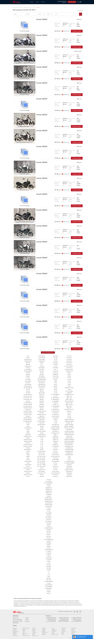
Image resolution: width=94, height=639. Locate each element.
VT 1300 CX (48, 556)
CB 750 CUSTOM (41, 357)
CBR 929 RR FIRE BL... (41, 421)
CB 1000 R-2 (28, 374)
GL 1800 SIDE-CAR (55, 411)
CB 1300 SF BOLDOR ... (27, 406)
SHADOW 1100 (69, 422)
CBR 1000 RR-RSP (41, 386)
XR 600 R (48, 591)
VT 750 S (48, 563)
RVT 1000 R (69, 417)
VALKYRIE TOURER (48, 504)
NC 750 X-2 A (55, 476)
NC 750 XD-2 (69, 357)
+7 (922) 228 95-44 (61, 1)
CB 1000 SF (28, 376)
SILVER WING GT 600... (69, 446)
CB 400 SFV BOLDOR (28, 441)
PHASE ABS (69, 392)
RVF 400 (69, 414)
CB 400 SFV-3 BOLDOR (28, 444)
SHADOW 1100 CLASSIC (69, 427)
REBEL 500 (69, 411)
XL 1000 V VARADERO (48, 581)
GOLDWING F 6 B (55, 429)
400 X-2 (27, 357)
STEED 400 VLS (69, 468)
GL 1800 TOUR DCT (55, 416)
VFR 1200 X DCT (48, 521)
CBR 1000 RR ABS (41, 377)
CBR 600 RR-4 (41, 406)
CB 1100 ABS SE (28, 381)
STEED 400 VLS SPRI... (69, 469)
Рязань (43, 633)
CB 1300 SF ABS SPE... (28, 402)
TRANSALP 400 (49, 487)
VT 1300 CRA (48, 553)
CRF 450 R (42, 476)
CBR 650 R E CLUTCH (42, 411)
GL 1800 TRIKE (55, 417)
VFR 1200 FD (48, 516)
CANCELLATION (28, 366)
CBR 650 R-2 (41, 412)
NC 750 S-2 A (55, 466)
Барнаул (24, 629)
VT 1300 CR (48, 551)
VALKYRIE (49, 496)
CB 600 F (28, 459)
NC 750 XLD (69, 364)
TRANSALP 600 (49, 489)
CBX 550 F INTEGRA (42, 431)
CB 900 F (41, 362)
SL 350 (69, 456)
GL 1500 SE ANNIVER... (55, 394)
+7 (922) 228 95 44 (51, 618)
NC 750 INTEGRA (55, 459)
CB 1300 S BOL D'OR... (28, 396)
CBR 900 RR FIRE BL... (41, 417)
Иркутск (72, 630)
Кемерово (54, 631)
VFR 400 (48, 524)
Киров (24, 634)
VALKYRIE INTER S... (49, 497)
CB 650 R (28, 469)
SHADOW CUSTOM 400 (69, 421)
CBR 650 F (42, 407)
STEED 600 (69, 474)
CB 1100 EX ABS (28, 384)
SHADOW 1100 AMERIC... (69, 426)
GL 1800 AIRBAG (55, 401)
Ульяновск (34, 632)
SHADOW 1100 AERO (69, 424)
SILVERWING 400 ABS (69, 449)
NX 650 (69, 386)
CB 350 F (28, 429)
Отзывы (27, 617)
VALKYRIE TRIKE (48, 506)
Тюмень (43, 630)
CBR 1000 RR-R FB (41, 384)
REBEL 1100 (69, 396)
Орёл (24, 632)
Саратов (63, 630)
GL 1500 (55, 392)
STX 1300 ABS (48, 481)
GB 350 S (55, 387)
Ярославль (15, 633)
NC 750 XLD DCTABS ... (69, 366)
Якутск (53, 632)
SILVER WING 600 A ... (69, 444)
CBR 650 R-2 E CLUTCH (41, 414)
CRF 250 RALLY (42, 471)
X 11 (49, 571)
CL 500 (41, 444)
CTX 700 (55, 359)
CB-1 (42, 364)
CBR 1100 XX (41, 387)
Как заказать (16, 622)
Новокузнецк (54, 630)
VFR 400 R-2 (48, 529)
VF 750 (48, 511)
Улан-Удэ (34, 630)
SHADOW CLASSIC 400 (69, 419)
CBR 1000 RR (41, 376)
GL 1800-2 (55, 419)
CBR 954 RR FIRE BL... (41, 424)
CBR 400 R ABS (42, 392)
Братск (63, 632)
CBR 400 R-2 (41, 394)
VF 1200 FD (48, 509)
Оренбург (44, 631)
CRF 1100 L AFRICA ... (41, 459)
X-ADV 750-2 (48, 579)
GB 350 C (55, 386)
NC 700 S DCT (55, 449)
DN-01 (55, 369)
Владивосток (73, 634)
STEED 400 (69, 464)
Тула (62, 634)
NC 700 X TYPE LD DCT (55, 456)
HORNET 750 (55, 439)
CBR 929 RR (41, 419)
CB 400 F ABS (28, 434)
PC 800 (69, 389)
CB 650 (28, 463)
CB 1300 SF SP (28, 409)
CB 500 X (28, 456)
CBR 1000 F (42, 374)
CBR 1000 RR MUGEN (42, 379)
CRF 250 (41, 468)
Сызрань (44, 629)
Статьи (26, 619)
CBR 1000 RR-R (42, 382)
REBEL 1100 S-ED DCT (69, 401)
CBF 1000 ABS (42, 367)
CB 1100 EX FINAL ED (28, 387)
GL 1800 (55, 396)
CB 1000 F (28, 367)
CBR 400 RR (41, 397)
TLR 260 (48, 486)
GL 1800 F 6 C (55, 404)
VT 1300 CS (48, 554)
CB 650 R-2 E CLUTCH (28, 474)
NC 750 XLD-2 (69, 367)
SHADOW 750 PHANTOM (69, 439)
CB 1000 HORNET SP (28, 371)
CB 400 (28, 431)
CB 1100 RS (28, 392)
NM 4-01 (69, 372)
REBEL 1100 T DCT (69, 404)
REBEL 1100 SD (69, 402)
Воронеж (14, 629)
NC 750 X (55, 469)
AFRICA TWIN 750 (27, 359)
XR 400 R (48, 589)
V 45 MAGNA (48, 494)
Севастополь (25, 633)
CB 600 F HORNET (27, 461)
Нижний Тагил (35, 635)
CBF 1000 (42, 366)
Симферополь (45, 632)
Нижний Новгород (26, 635)
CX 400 (55, 366)
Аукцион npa (16, 617)
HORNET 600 (55, 436)
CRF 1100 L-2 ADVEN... (41, 464)
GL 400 (55, 421)
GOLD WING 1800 (55, 426)
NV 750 (69, 382)
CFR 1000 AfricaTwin (42, 436)
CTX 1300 (55, 357)
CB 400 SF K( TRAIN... (28, 439)
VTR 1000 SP (48, 566)
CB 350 (28, 426)
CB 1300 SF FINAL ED (28, 407)
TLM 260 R (49, 484)
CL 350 (41, 439)
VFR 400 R (49, 526)
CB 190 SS (28, 422)
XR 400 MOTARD (48, 588)
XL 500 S (48, 583)
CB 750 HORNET (42, 359)
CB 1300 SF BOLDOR (28, 404)
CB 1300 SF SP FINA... (28, 412)
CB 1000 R (28, 372)
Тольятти (63, 629)
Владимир (15, 632)
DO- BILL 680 (55, 372)
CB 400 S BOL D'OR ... (28, 436)
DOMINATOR (55, 374)
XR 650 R (48, 593)
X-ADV (48, 576)
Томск (72, 633)
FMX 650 (55, 379)
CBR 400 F (42, 389)
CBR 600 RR (41, 404)
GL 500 (55, 422)
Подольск (34, 629)
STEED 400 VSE (69, 473)
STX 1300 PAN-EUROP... (48, 482)
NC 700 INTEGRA (55, 446)
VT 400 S (48, 561)
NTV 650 (69, 379)
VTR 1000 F (48, 564)
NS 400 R (69, 376)
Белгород (14, 630)
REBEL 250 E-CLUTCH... (69, 409)
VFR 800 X (49, 546)
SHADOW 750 (69, 436)
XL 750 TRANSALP (48, 586)
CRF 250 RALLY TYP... (42, 473)
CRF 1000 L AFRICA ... (41, 451)
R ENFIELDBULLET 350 (69, 394)
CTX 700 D (55, 361)
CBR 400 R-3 (41, 396)
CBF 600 (41, 372)
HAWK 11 (55, 434)
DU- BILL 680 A (56, 377)
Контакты (43, 1)
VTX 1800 (48, 569)
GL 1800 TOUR (55, 412)
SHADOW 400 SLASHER (69, 434)
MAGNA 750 (55, 444)
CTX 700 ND (55, 364)
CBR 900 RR (41, 416)
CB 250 (28, 424)
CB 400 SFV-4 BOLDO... (27, 446)
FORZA (55, 381)
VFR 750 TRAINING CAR (48, 539)
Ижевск (14, 634)
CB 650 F (28, 466)
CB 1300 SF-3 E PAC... (28, 414)
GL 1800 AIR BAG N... (55, 397)
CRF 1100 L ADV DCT (42, 456)
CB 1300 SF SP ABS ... (28, 411)
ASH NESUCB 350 (28, 361)
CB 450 (28, 451)
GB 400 (55, 389)
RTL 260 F (69, 412)
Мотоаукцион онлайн (17, 621)
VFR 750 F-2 (48, 536)
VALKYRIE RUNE (48, 502)
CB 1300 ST (28, 416)
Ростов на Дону (55, 634)
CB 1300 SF (28, 401)
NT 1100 (69, 377)
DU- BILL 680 (55, 376)
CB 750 (28, 476)
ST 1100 (69, 459)
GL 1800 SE (55, 407)
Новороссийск (15, 631)
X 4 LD (48, 574)
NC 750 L (55, 463)
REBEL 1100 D (69, 397)
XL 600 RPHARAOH (48, 584)
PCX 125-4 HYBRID (69, 391)
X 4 (48, 573)
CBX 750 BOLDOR (41, 434)
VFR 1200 (48, 514)
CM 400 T (42, 449)
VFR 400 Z (49, 531)
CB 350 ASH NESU (28, 427)
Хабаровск (44, 634)
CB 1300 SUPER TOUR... (28, 421)
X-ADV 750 (49, 578)
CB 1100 (28, 377)
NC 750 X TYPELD (55, 471)
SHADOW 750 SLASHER (69, 441)
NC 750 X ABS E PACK (55, 473)
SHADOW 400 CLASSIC (69, 431)
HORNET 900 (55, 441)
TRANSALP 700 (49, 492)
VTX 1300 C (48, 568)
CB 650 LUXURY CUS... (28, 468)
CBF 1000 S (42, 371)
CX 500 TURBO (55, 367)
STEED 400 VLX (69, 471)
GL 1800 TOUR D (55, 414)
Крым (63, 633)
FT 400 (55, 382)
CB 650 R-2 (28, 473)
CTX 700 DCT (55, 362)
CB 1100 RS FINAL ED (28, 394)
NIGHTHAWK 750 (69, 371)
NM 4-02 (69, 374)
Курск (53, 633)
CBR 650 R (42, 409)
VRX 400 (48, 548)
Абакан (24, 630)
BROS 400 (28, 362)
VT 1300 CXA (48, 559)
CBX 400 (41, 427)
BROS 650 (28, 364)
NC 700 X (55, 451)
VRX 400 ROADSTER (49, 549)
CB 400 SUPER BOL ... (28, 449)
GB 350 (55, 384)
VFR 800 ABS (48, 543)
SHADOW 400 (69, 429)
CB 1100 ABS (28, 379)
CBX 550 (41, 429)
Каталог (32, 1)
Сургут (24, 631)
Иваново (73, 629)
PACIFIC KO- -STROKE (69, 387)
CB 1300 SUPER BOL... (28, 417)
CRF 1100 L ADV (42, 454)
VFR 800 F (49, 544)
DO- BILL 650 (55, 371)
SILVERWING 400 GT (69, 451)
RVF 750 (69, 416)
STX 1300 (48, 479)
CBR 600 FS (41, 402)
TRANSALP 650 (49, 491)
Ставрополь (64, 631)
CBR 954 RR (41, 422)
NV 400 (69, 381)
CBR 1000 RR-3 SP (41, 381)
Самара (53, 629)
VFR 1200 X (48, 519)
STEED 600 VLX (69, 476)
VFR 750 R (49, 538)
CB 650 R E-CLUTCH (28, 471)
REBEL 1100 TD (69, 406)
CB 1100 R (28, 391)
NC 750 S (55, 464)
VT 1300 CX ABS (48, 558)
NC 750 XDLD (69, 361)
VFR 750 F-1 (48, 534)
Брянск (33, 631)
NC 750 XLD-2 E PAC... (69, 369)
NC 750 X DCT (55, 474)
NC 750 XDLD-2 (69, 362)
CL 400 (41, 441)
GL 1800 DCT (55, 402)
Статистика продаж (17, 619)
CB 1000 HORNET (28, 369)
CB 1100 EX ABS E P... (28, 386)
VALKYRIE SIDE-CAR (49, 501)
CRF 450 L (42, 474)
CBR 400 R (42, 391)
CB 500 (28, 454)
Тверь (33, 634)
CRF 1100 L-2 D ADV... (41, 466)
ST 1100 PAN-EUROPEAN (69, 461)
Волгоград (73, 632)
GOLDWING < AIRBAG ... (55, 427)
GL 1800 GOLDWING (55, 406)
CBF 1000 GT (41, 369)
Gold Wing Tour (55, 431)
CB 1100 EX (28, 382)
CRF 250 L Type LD (41, 469)
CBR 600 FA (41, 401)
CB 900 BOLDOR (42, 361)
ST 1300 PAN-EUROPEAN (69, 463)
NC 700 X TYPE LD (55, 454)
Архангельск (73, 631)
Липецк (33, 633)
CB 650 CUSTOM (28, 464)
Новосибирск (15, 635)
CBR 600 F (42, 399)
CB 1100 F (28, 389)
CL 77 (42, 446)
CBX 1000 (42, 426)
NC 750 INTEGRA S (55, 461)
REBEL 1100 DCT (69, 399)
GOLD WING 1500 (55, 424)
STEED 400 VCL (69, 466)
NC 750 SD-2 (55, 468)
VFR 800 (48, 541)
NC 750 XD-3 (69, 359)
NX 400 (69, 384)
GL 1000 (55, 391)
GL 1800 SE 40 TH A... (55, 409)
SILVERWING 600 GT (69, 454)
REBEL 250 (69, 407)
